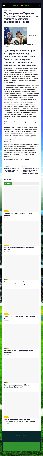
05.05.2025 (6, 290)
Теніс (10, 10)
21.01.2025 (6, 393)
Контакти (24, 440)
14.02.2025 (6, 359)
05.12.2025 (6, 221)
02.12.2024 (6, 428)
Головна (5, 10)
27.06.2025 (6, 256)
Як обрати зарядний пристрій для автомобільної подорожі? (16, 390)
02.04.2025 (6, 325)
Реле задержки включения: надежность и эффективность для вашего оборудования (19, 425)
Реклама (18, 440)
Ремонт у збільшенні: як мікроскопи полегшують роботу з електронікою (17, 287)
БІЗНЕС (6, 215)
